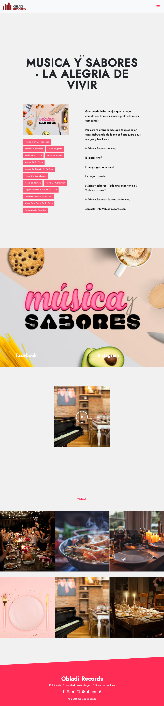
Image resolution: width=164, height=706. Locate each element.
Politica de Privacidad (62, 685)
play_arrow (82, 417)
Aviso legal (83, 685)
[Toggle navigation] (158, 6)
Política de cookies (103, 685)
